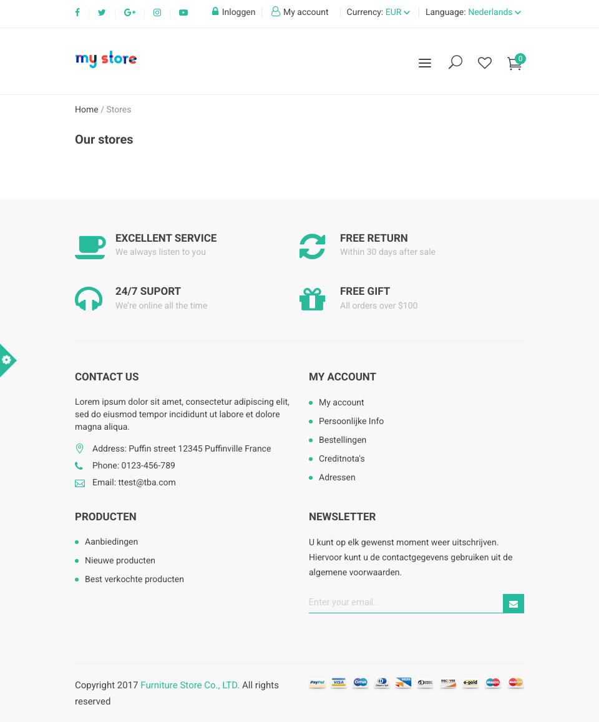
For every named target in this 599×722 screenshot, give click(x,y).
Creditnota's (342, 459)
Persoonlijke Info (351, 422)
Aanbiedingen (111, 542)
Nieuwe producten (120, 561)
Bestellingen (342, 440)
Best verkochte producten (134, 580)
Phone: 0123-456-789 (133, 466)
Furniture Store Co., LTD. (190, 685)
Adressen (337, 478)
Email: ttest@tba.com (134, 483)
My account (342, 377)
